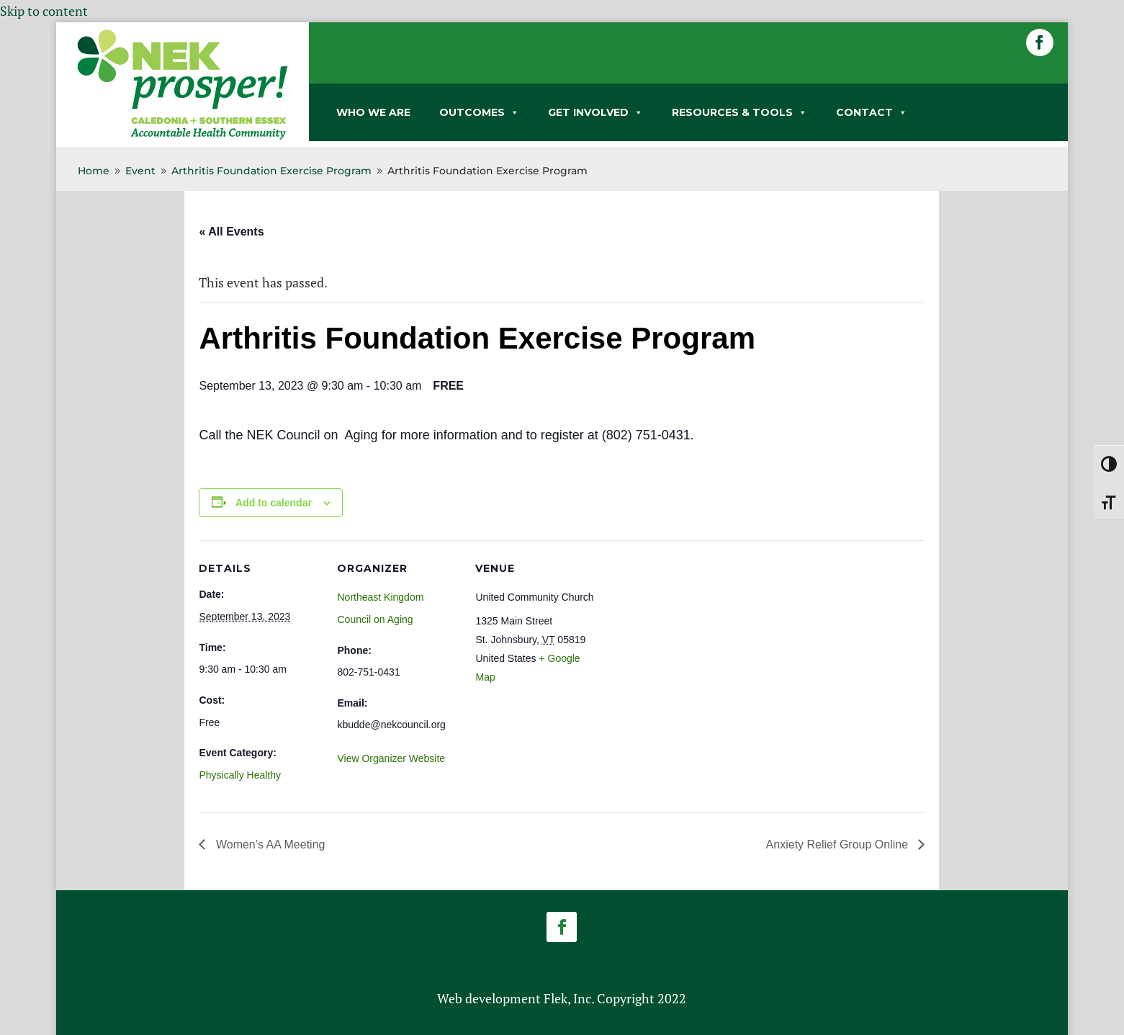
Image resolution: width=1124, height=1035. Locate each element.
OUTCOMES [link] (479, 112)
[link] (182, 136)
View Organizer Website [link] (391, 758)
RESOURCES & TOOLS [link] (739, 112)
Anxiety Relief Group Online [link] (839, 844)
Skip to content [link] (44, 10)
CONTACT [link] (871, 112)
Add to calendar (273, 502)
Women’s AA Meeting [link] (268, 844)
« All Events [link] (231, 231)
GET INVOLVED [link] (595, 112)
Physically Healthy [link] (240, 775)
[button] (1039, 42)
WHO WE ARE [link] (373, 112)
